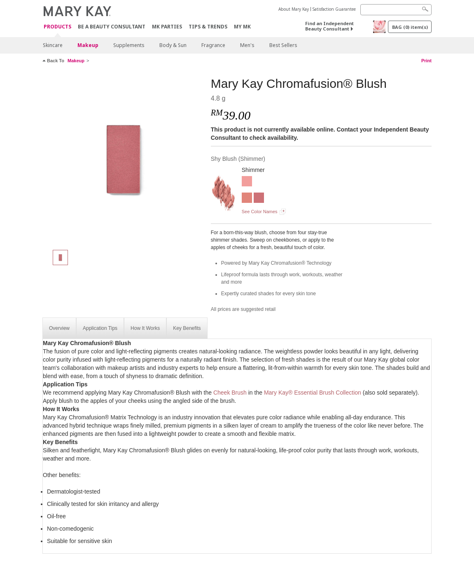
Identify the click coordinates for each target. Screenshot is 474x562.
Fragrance (213, 45)
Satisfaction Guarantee (334, 9)
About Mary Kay (293, 9)
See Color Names (260, 211)
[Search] (396, 9)
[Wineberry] (259, 199)
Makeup (87, 45)
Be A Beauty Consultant (111, 26)
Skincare (53, 45)
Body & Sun (173, 45)
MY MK (242, 26)
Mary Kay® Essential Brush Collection (312, 392)
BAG (410, 27)
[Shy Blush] (123, 159)
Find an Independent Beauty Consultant (329, 26)
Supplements (129, 45)
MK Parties (167, 26)
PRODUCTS (57, 27)
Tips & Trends (208, 26)
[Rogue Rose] (247, 182)
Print (426, 60)
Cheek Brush (230, 392)
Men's (247, 45)
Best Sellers (283, 45)
